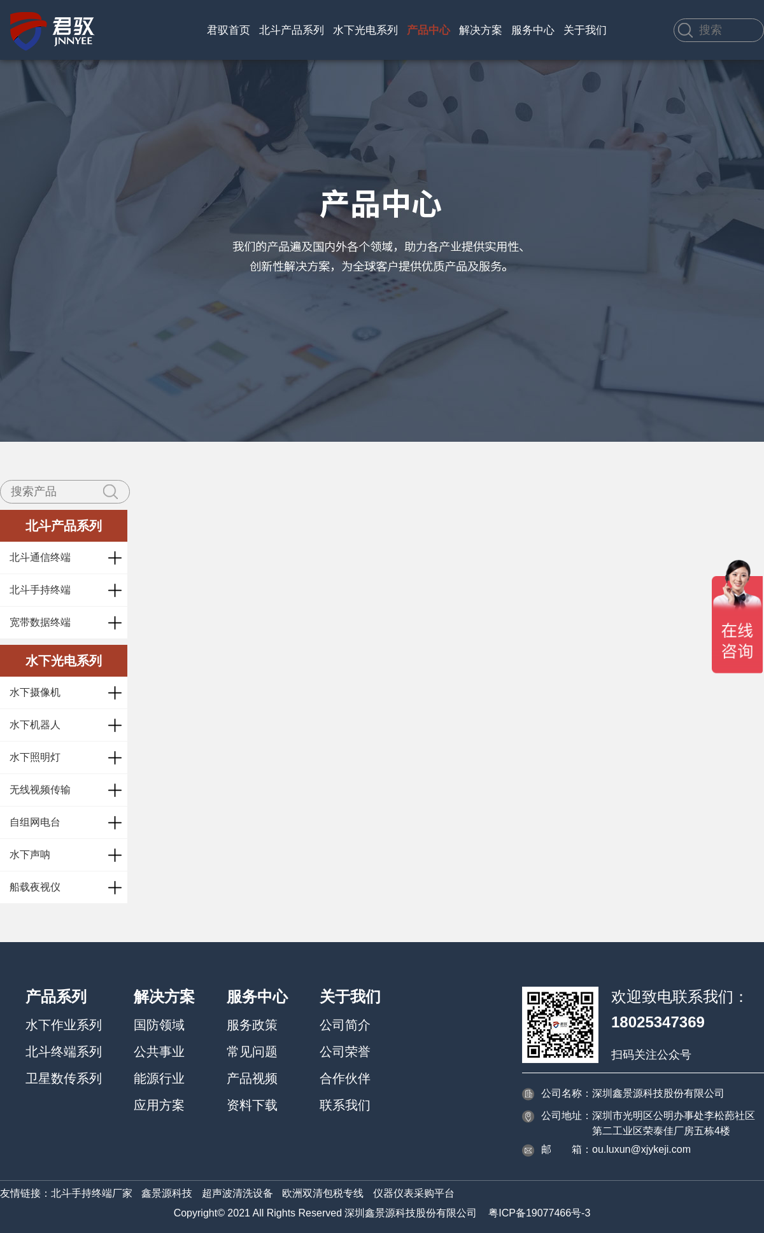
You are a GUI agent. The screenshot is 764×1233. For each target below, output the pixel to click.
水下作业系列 (63, 1025)
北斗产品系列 (291, 30)
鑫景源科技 (166, 1193)
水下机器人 (35, 724)
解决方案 (480, 30)
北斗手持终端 (40, 589)
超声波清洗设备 (237, 1193)
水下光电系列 (365, 30)
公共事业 (159, 1052)
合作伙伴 (345, 1078)
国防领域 (159, 1025)
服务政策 (252, 1025)
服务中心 (533, 30)
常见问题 (252, 1052)
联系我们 (345, 1105)
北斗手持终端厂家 (91, 1193)
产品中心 (428, 30)
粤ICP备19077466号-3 (539, 1213)
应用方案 (159, 1105)
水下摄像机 (35, 692)
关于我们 (585, 30)
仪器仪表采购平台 (414, 1193)
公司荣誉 (345, 1052)
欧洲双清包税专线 (323, 1193)
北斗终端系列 (63, 1052)
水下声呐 (30, 854)
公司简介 (345, 1025)
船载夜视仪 (35, 887)
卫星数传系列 (63, 1078)
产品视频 (252, 1078)
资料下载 (252, 1105)
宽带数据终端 (40, 622)
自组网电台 (35, 822)
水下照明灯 (35, 757)
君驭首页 (228, 30)
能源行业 (159, 1078)
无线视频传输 (40, 789)
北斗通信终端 (40, 557)
